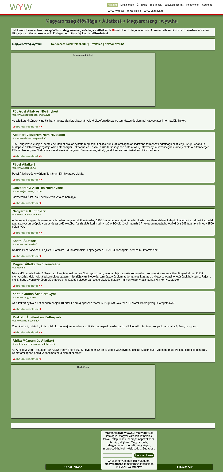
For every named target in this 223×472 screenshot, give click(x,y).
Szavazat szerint (174, 4)
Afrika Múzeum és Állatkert (33, 340)
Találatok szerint (76, 44)
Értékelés (96, 44)
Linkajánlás (127, 4)
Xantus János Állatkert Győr (34, 294)
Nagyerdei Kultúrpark (29, 211)
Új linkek (142, 4)
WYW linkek (134, 10)
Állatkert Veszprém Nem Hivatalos (39, 135)
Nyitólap (112, 4)
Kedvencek (192, 4)
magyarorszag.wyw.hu (27, 44)
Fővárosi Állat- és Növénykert (35, 111)
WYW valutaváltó (154, 10)
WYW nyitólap (116, 10)
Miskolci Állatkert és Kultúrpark (37, 317)
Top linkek (156, 4)
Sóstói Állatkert (24, 241)
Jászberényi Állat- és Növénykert (38, 188)
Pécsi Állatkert (24, 164)
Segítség (207, 4)
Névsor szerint (114, 44)
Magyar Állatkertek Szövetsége (36, 264)
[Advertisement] (83, 81)
